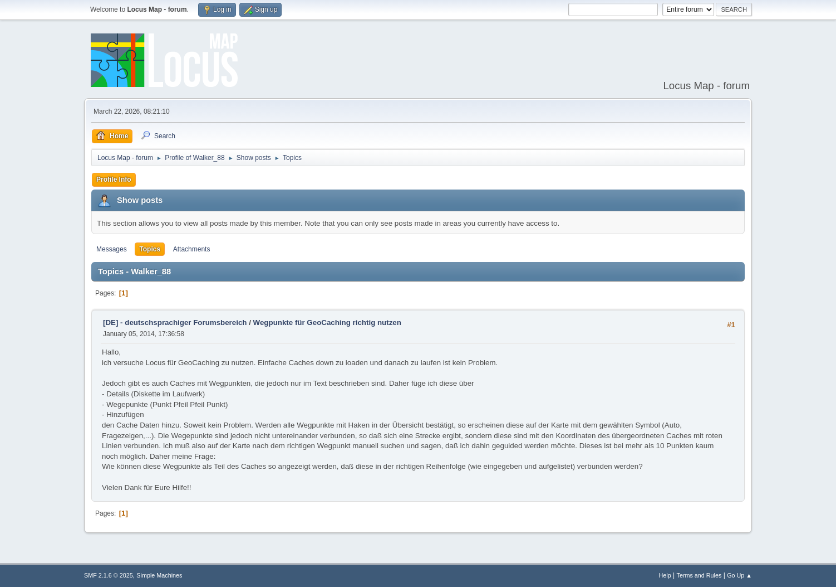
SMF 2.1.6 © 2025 (108, 575)
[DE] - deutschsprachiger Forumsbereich (175, 322)
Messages (111, 249)
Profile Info (113, 179)
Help (665, 575)
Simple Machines (159, 575)
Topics (149, 249)
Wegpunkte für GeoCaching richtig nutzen (327, 322)
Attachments (191, 249)
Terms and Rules (699, 575)
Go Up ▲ (739, 575)
